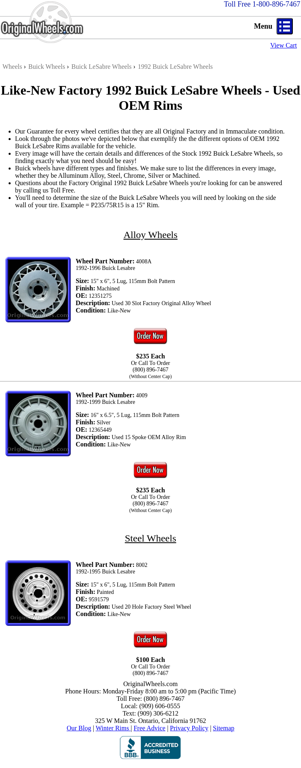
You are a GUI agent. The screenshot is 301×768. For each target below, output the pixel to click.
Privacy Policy (189, 728)
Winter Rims (113, 728)
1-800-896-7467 (276, 4)
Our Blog (79, 728)
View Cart (283, 45)
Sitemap (223, 728)
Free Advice (150, 728)
